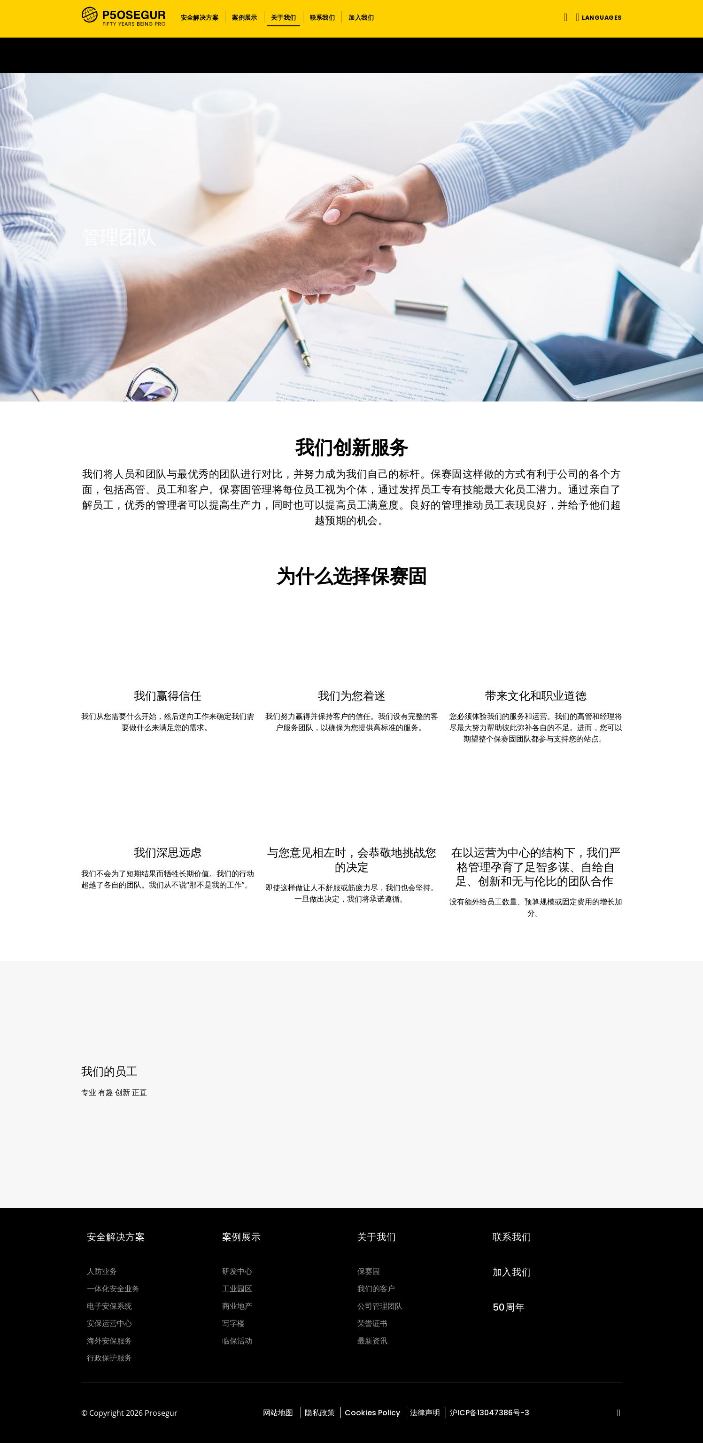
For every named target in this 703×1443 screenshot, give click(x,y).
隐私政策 (320, 1412)
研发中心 (237, 1271)
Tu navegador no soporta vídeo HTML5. (351, 55)
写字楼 (233, 1323)
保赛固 (368, 1271)
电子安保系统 (109, 1306)
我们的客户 (376, 1288)
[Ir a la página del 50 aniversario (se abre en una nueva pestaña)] (351, 55)
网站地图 (279, 1412)
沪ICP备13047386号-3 (489, 1412)
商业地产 (237, 1306)
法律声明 (425, 1412)
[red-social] (618, 1413)
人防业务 (102, 1271)
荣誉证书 (372, 1323)
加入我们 (512, 1272)
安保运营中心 (109, 1323)
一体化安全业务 (113, 1288)
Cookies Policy (372, 1412)
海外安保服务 (109, 1340)
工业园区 (237, 1288)
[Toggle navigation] (564, 17)
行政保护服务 (109, 1357)
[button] (200, 17)
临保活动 (237, 1340)
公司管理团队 (379, 1306)
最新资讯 (372, 1340)
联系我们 (512, 1236)
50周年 (509, 1307)
